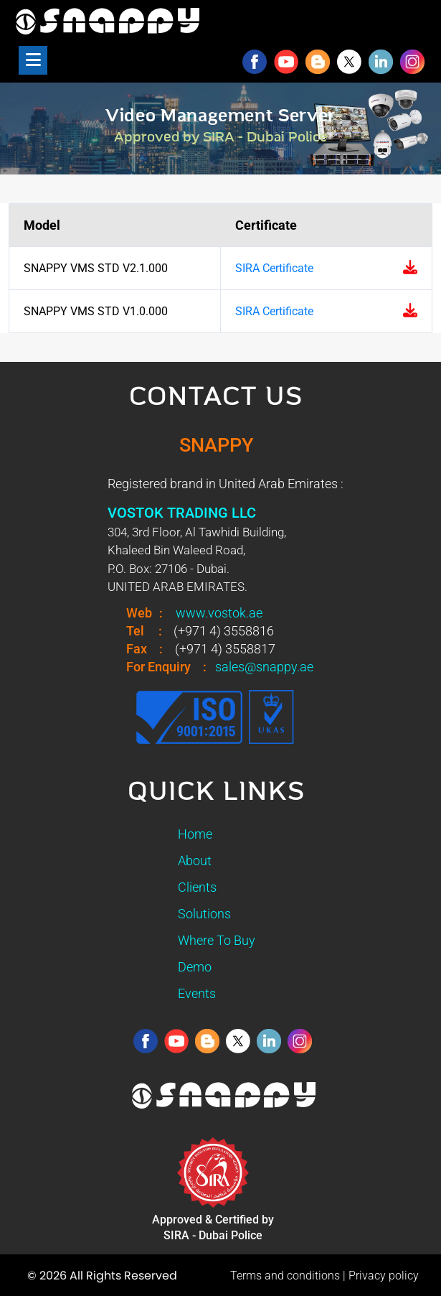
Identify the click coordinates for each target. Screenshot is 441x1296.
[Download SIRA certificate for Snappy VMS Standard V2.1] (410, 268)
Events (197, 993)
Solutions (204, 913)
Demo (195, 966)
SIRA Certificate (274, 268)
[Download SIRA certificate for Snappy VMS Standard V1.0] (410, 311)
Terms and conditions (285, 1275)
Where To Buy (216, 940)
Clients (197, 887)
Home (195, 834)
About (195, 860)
